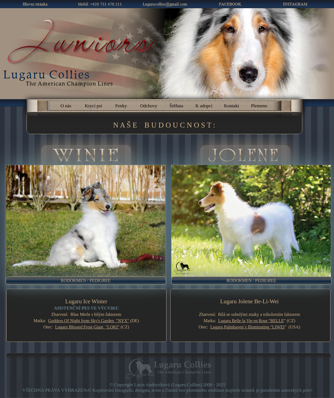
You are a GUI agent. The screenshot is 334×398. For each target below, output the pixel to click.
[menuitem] (88, 280)
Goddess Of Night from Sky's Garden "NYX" (88, 320)
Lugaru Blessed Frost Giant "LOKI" (87, 327)
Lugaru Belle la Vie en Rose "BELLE (251, 320)
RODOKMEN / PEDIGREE (85, 280)
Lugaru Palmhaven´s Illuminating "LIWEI (247, 327)
